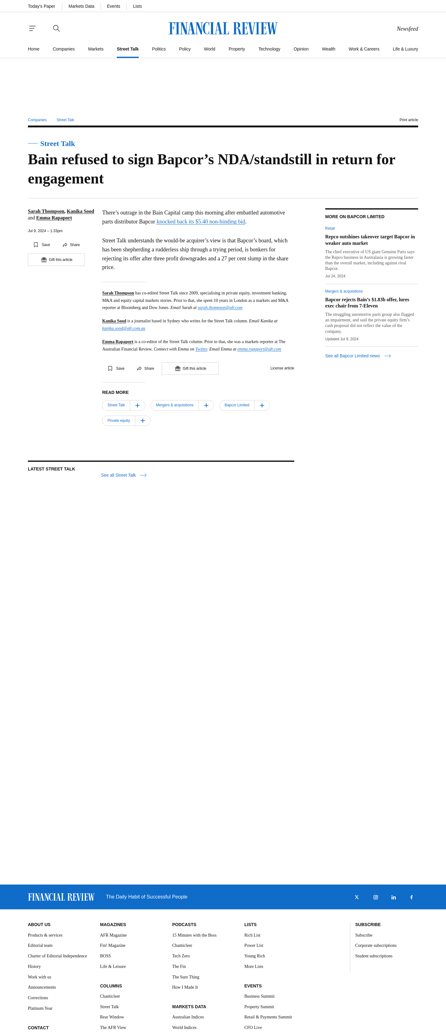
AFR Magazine (113, 935)
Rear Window (112, 1017)
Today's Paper (41, 6)
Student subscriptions (373, 956)
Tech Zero (181, 956)
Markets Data (81, 6)
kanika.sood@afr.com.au (123, 328)
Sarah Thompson (46, 211)
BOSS (105, 956)
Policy (184, 48)
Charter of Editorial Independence (57, 956)
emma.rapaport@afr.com (259, 349)
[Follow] (137, 405)
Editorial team (40, 945)
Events (113, 6)
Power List (253, 945)
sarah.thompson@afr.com (220, 307)
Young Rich (254, 956)
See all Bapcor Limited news (358, 356)
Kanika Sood (80, 211)
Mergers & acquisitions (344, 291)
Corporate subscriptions (375, 945)
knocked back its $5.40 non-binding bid (200, 222)
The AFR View (113, 1027)
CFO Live (253, 1027)
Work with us (39, 977)
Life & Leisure (113, 966)
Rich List (252, 935)
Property (237, 48)
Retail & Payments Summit (268, 1017)
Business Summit (259, 996)
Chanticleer (110, 996)
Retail (330, 228)
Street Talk (128, 48)
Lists (137, 6)
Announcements (42, 987)
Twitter (201, 349)
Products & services (45, 935)
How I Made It (185, 987)
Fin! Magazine (112, 945)
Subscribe (363, 935)
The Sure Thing (185, 977)
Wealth (328, 48)
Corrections (38, 997)
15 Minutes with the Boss (194, 935)
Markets (95, 48)
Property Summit (259, 1006)
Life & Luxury (405, 48)
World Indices (184, 1027)
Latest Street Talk (51, 468)
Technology (269, 48)
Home (33, 48)
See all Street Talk (124, 475)
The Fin (179, 966)
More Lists (253, 966)
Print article (409, 120)
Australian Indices (188, 1017)
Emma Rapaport (54, 217)
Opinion (301, 48)
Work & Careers (364, 48)
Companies (64, 48)
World (209, 48)
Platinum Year (40, 1008)
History (34, 966)
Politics (159, 48)
